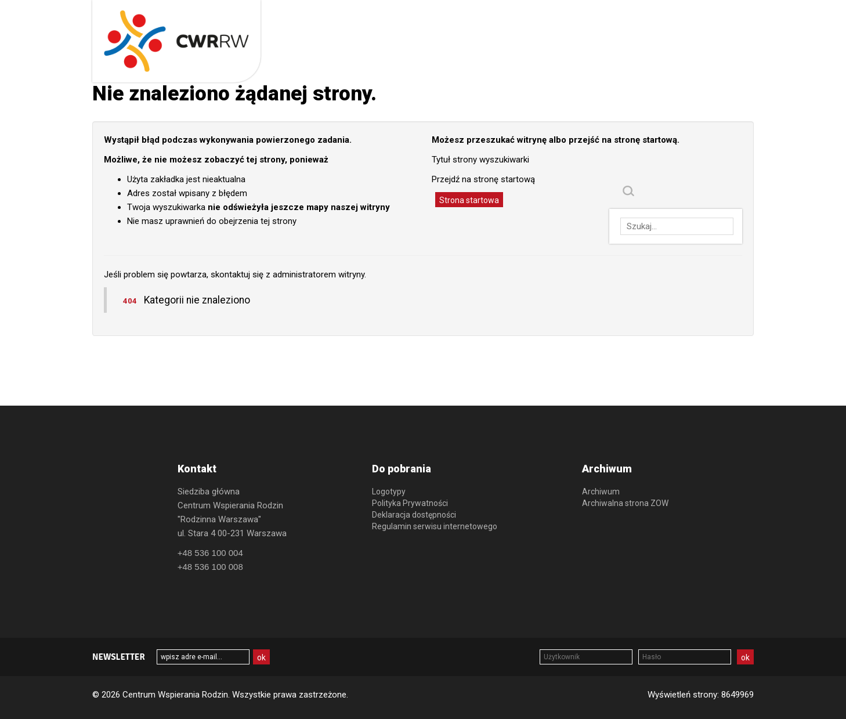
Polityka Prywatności (410, 503)
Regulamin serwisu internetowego (434, 526)
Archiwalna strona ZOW (625, 503)
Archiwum (601, 491)
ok (745, 657)
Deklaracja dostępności (414, 514)
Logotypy (389, 491)
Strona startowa (469, 200)
